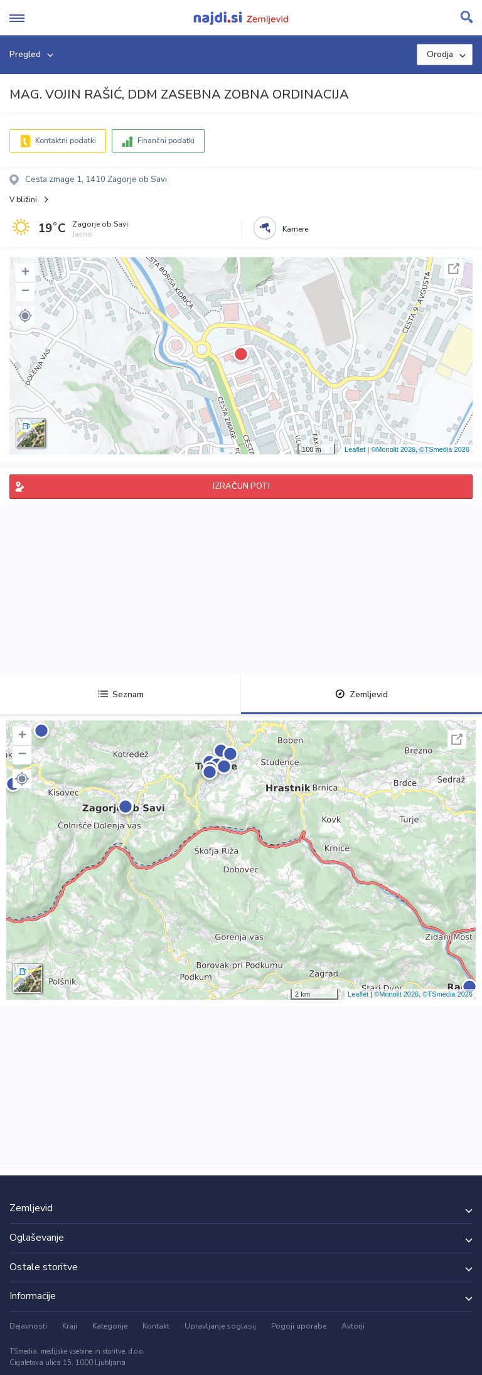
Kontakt (155, 1326)
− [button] (25, 291)
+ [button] (25, 273)
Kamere (295, 229)
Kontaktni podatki (65, 141)
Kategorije (109, 1326)
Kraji (69, 1326)
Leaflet (355, 449)
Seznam (121, 694)
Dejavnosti (28, 1326)
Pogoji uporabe (298, 1326)
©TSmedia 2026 (444, 449)
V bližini (23, 200)
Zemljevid (361, 694)
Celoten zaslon (453, 268)
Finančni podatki (166, 141)
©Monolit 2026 (393, 449)
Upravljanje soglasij (220, 1326)
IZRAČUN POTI (241, 486)
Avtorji (353, 1326)
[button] (25, 315)
